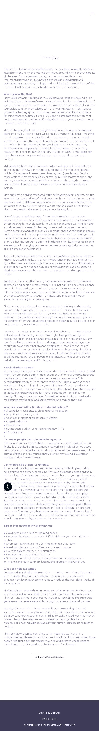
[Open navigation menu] (92, 14)
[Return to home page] (25, 13)
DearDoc (55, 713)
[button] (49, 657)
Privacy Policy (49, 719)
